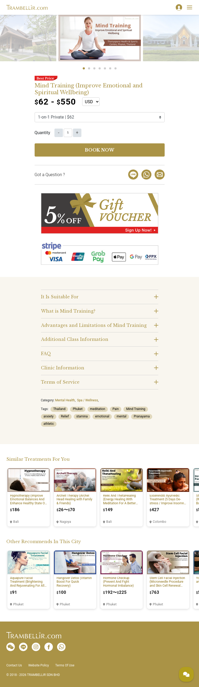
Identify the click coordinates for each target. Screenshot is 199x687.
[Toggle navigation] (189, 7)
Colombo (159, 522)
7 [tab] (115, 68)
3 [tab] (94, 68)
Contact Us (14, 665)
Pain (116, 409)
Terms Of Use (64, 665)
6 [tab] (110, 68)
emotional (102, 416)
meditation (97, 409)
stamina (82, 416)
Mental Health (65, 400)
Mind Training (135, 409)
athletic (49, 424)
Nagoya (65, 522)
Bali (16, 522)
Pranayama (142, 416)
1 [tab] (84, 68)
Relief (65, 416)
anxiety (49, 416)
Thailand (59, 409)
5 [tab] (105, 68)
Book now (99, 150)
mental (121, 416)
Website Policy (38, 665)
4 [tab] (100, 68)
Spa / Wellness (87, 400)
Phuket (77, 409)
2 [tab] (89, 68)
